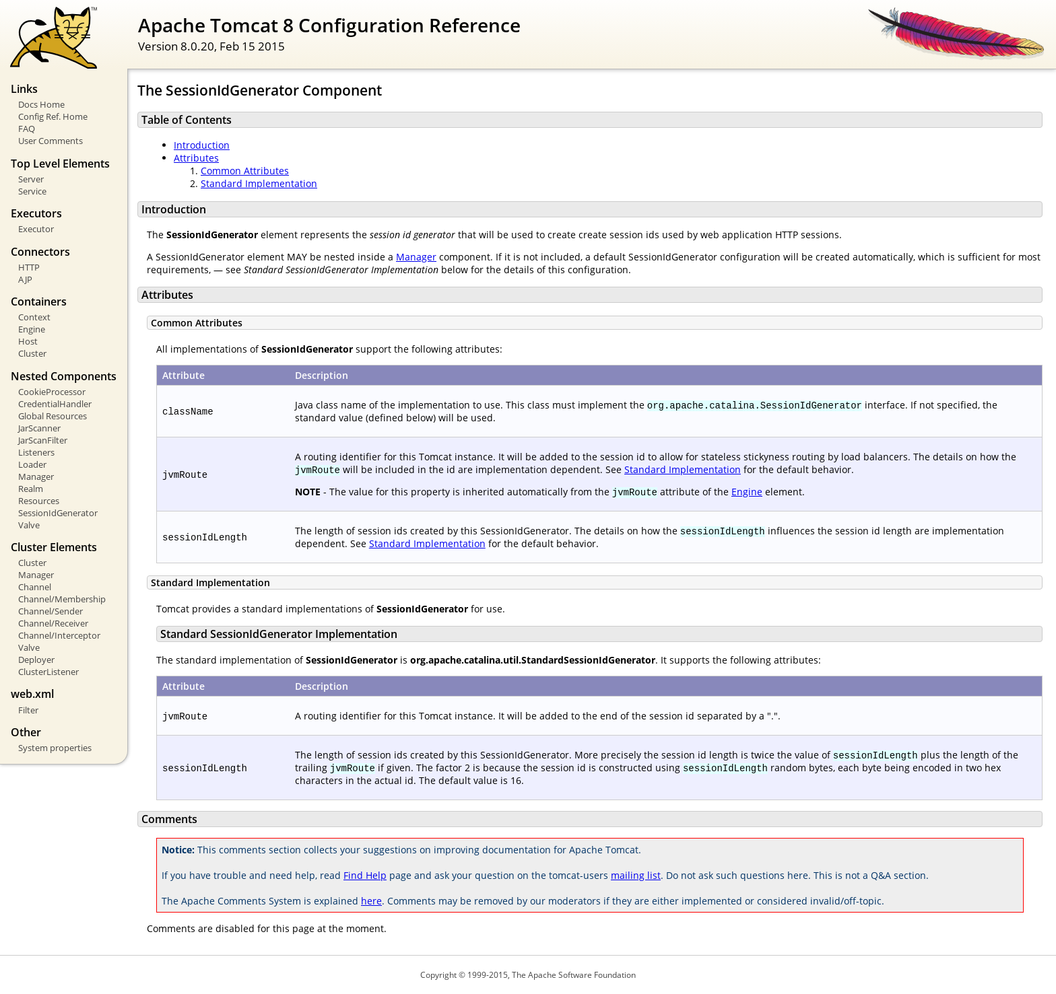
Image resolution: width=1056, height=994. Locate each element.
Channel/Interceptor (59, 635)
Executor (36, 229)
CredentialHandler (55, 404)
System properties (55, 748)
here (371, 900)
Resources (38, 501)
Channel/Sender (50, 611)
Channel (34, 587)
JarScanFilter (42, 440)
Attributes (196, 157)
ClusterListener (48, 672)
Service (32, 191)
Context (34, 317)
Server (31, 179)
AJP (25, 279)
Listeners (36, 452)
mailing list (636, 875)
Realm (30, 489)
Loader (32, 464)
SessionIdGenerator (58, 513)
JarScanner (39, 428)
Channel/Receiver (53, 623)
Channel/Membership (62, 599)
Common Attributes (245, 170)
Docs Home (41, 104)
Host (28, 341)
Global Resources (52, 416)
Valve (29, 525)
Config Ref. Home (53, 116)
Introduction (202, 145)
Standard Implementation (259, 183)
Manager (36, 476)
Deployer (36, 659)
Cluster (32, 353)
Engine (31, 329)
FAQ (26, 128)
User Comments (50, 141)
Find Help (365, 875)
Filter (28, 710)
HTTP (29, 267)
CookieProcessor (52, 392)
